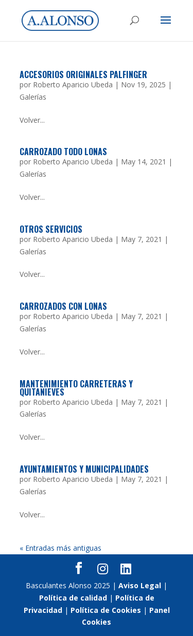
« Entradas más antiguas (60, 548)
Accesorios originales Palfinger (83, 74)
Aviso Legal (139, 585)
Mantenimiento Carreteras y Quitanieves (76, 388)
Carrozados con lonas (63, 306)
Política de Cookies (106, 610)
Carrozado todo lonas (63, 151)
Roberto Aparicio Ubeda (73, 84)
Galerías (33, 97)
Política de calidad (73, 598)
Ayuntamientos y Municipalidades (84, 469)
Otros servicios (51, 229)
